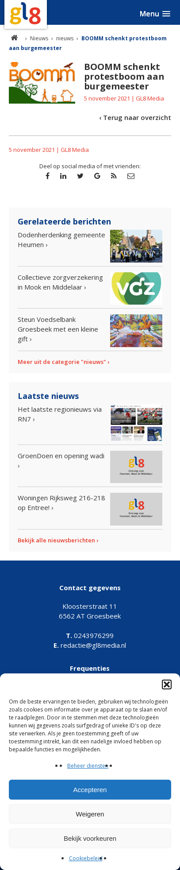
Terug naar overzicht (137, 117)
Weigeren (90, 814)
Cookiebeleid (86, 858)
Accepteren (90, 789)
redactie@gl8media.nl (90, 645)
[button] (166, 684)
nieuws (64, 38)
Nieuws (39, 38)
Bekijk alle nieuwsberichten (56, 540)
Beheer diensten (87, 765)
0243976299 (90, 635)
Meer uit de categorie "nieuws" (62, 362)
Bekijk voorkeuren (90, 838)
